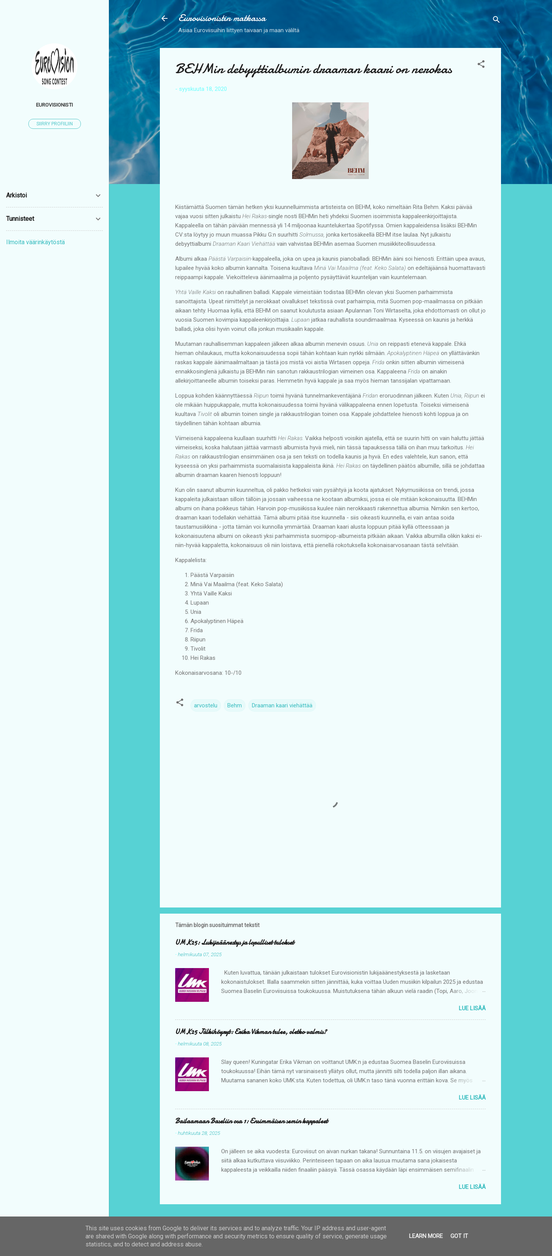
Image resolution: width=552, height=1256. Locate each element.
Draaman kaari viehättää (282, 705)
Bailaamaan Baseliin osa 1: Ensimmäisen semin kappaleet (251, 1121)
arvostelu (205, 705)
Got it (459, 1236)
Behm (234, 705)
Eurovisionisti (54, 105)
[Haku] (496, 21)
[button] (481, 65)
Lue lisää (472, 1008)
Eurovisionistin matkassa (222, 18)
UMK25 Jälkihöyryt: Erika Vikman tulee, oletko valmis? (251, 1032)
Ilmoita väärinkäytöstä (35, 242)
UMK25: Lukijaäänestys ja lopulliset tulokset (234, 942)
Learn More (426, 1236)
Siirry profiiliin (54, 124)
